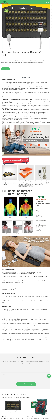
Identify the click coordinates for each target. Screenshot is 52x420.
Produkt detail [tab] (26, 77)
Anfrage (5, 69)
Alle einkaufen (11, 397)
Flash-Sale (4, 397)
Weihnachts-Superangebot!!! (23, 397)
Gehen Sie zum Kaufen (18, 69)
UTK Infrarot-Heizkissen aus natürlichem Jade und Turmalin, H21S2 (12, 418)
